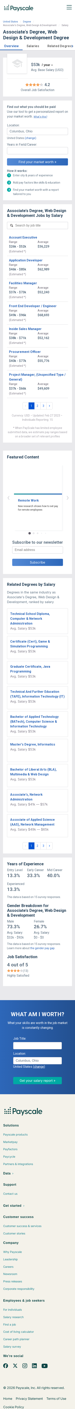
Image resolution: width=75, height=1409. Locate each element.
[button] (11, 45)
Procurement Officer (25, 352)
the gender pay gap (42, 948)
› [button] (42, 497)
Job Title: (19, 1038)
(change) (30, 138)
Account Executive (23, 237)
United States (10, 21)
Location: (13, 125)
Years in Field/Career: (22, 144)
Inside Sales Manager (25, 329)
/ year (46, 65)
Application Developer (26, 260)
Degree (27, 21)
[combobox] (37, 131)
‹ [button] (33, 497)
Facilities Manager (23, 283)
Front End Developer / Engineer (33, 306)
